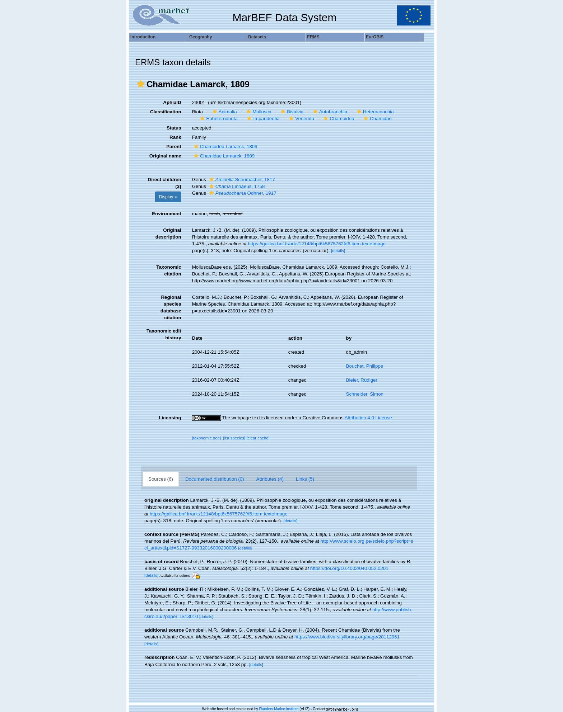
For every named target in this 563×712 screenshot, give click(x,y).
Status (174, 128)
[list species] (234, 438)
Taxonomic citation (168, 270)
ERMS (313, 36)
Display (168, 196)
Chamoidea (338, 118)
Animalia (224, 111)
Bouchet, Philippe (364, 366)
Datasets (257, 36)
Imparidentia (262, 118)
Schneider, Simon (364, 394)
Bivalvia (291, 111)
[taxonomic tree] (206, 438)
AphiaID (172, 102)
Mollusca (258, 111)
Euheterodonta (217, 118)
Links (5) (305, 479)
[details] (338, 251)
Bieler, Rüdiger (361, 380)
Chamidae (377, 118)
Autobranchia (329, 111)
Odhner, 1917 (242, 193)
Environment (166, 213)
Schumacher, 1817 (241, 179)
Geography (200, 36)
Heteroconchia (374, 111)
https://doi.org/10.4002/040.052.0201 (349, 568)
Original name (165, 156)
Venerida (300, 118)
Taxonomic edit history (163, 334)
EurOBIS (374, 36)
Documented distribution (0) (214, 479)
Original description (168, 233)
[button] (140, 84)
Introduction (142, 36)
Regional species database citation (170, 307)
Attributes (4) (270, 479)
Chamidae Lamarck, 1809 (223, 156)
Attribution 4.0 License (368, 417)
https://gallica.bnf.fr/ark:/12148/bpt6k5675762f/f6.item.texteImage (317, 243)
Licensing (170, 417)
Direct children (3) (164, 183)
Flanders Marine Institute (279, 709)
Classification (165, 111)
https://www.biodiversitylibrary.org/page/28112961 (347, 637)
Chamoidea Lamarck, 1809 (224, 146)
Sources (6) (160, 479)
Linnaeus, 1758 (236, 186)
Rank (175, 137)
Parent (173, 146)
